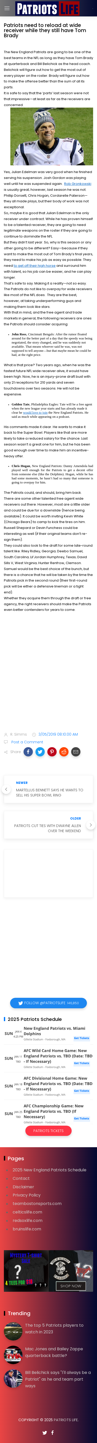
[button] (28, 751)
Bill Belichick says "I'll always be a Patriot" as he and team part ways (58, 1379)
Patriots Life (66, 1419)
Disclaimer (23, 1187)
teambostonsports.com (37, 1204)
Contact (21, 1178)
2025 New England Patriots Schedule (49, 1170)
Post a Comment (26, 742)
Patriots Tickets (48, 1130)
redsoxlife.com (27, 1220)
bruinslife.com (27, 1229)
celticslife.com (27, 1212)
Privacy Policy (27, 1195)
